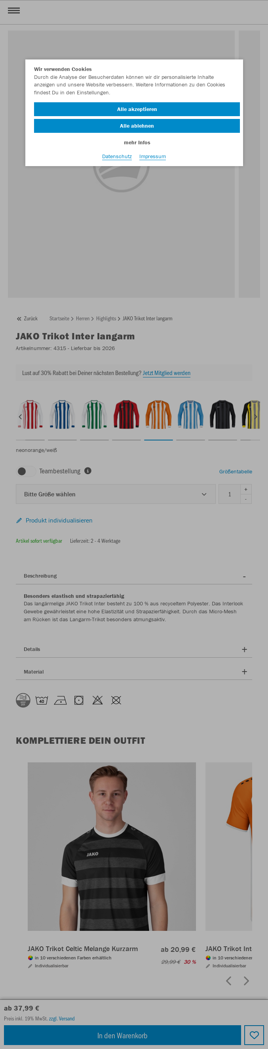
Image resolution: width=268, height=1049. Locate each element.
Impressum (152, 156)
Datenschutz (117, 156)
